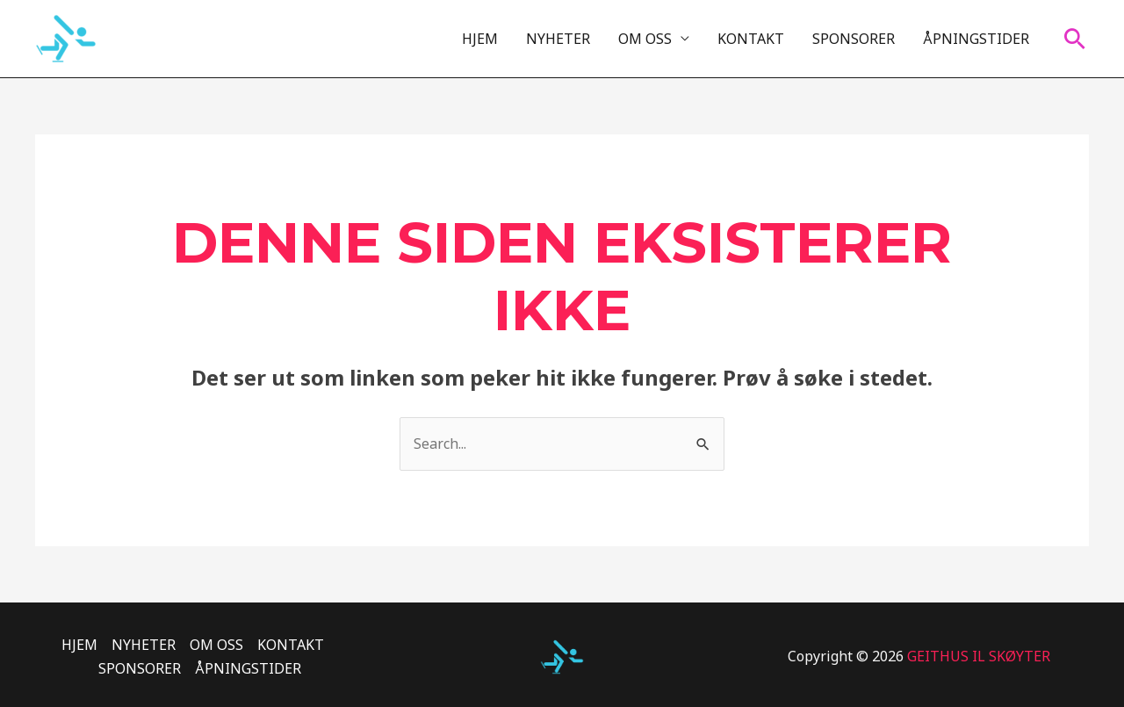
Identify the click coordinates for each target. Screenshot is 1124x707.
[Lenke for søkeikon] (1075, 39)
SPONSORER (853, 38)
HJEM (480, 38)
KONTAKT (750, 38)
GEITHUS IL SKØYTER (978, 656)
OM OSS (645, 38)
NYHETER (558, 38)
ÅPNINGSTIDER (976, 38)
